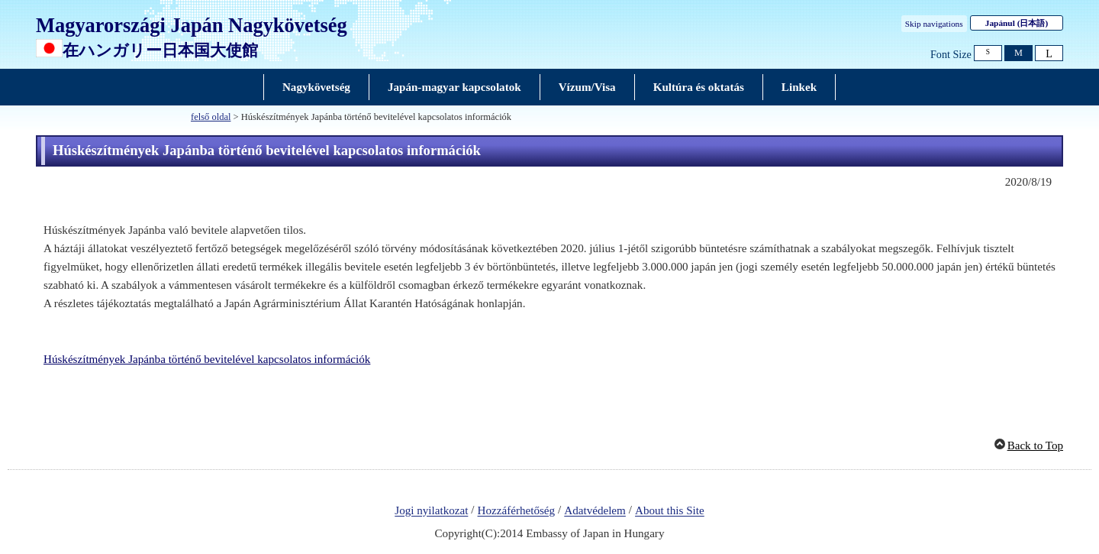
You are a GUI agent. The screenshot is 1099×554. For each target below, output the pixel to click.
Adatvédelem (595, 511)
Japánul (1016, 23)
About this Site (669, 511)
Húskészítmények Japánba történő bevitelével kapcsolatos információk (207, 359)
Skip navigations (934, 23)
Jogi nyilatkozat (431, 511)
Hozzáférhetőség (517, 511)
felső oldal (210, 117)
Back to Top (1035, 445)
